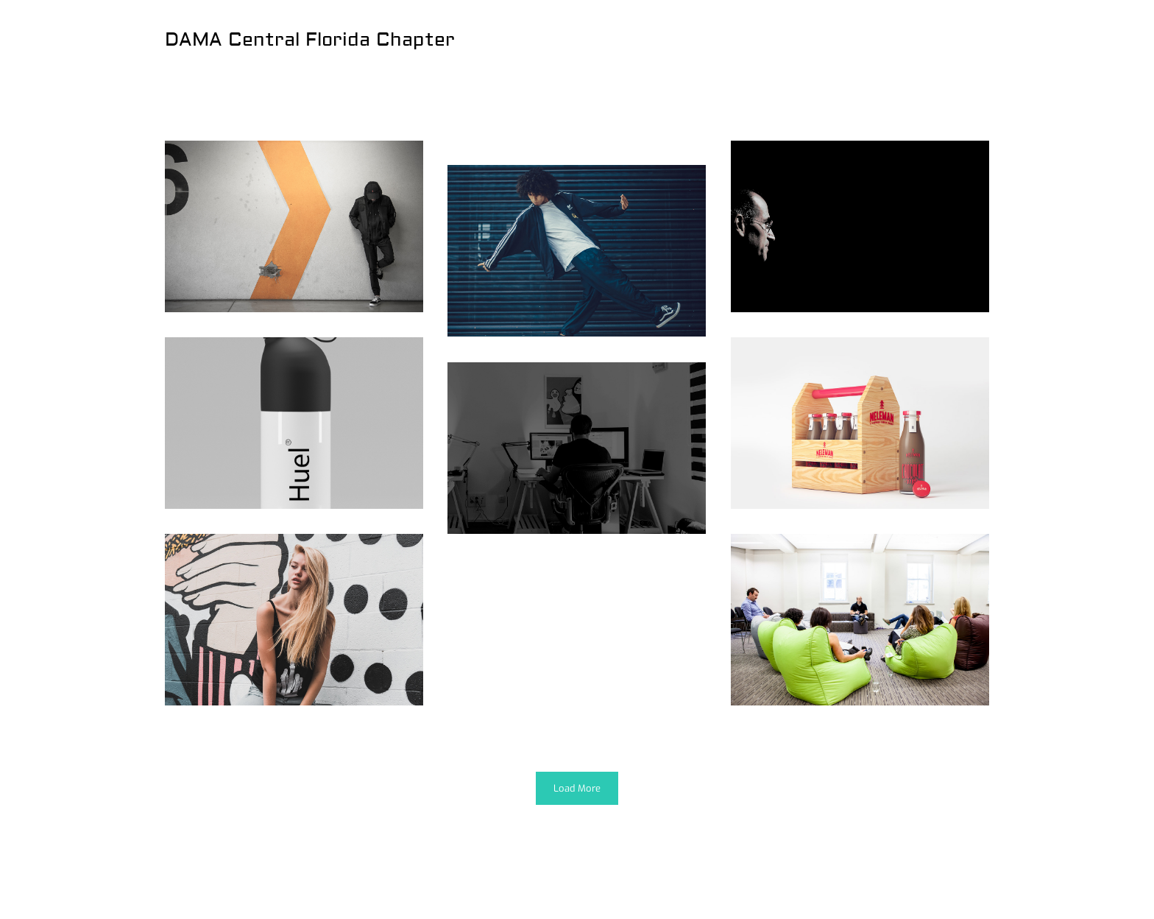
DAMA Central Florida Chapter (310, 40)
